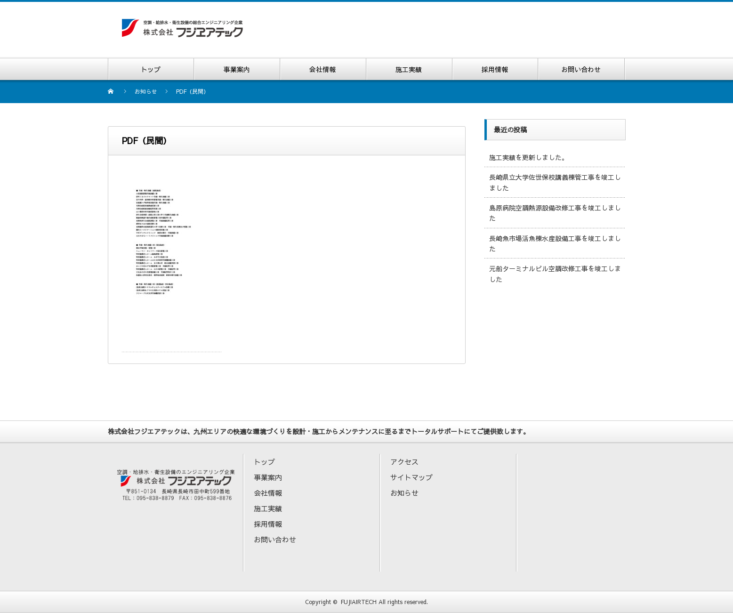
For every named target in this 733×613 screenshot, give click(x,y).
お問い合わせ (275, 539)
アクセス (404, 462)
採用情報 (268, 524)
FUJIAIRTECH (359, 601)
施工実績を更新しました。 (528, 157)
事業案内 (268, 477)
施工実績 (268, 508)
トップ (264, 462)
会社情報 (268, 493)
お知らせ (404, 493)
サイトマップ (411, 477)
